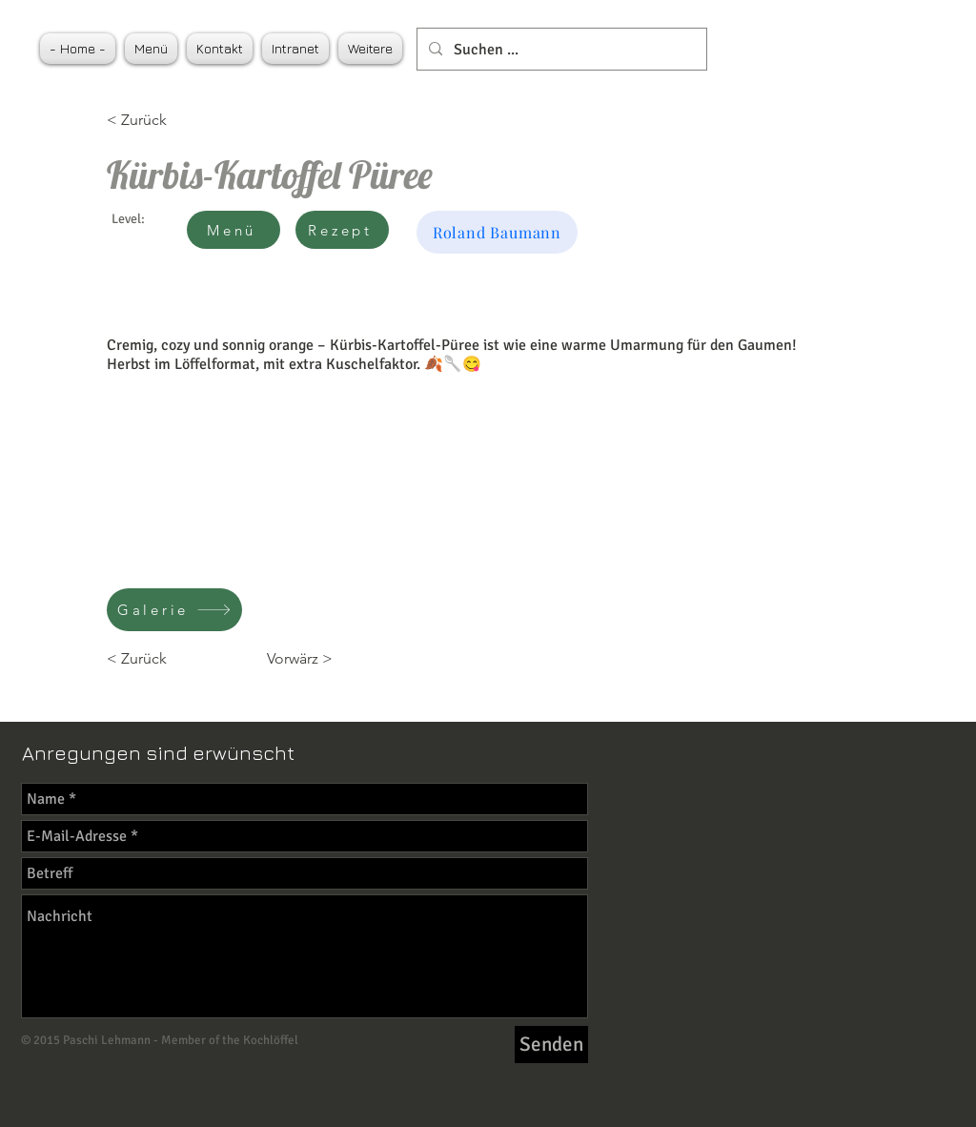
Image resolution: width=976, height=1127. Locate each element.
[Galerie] (174, 609)
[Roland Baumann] (497, 232)
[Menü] (233, 230)
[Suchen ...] (560, 49)
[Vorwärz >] (285, 659)
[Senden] (551, 1044)
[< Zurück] (169, 120)
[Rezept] (342, 230)
